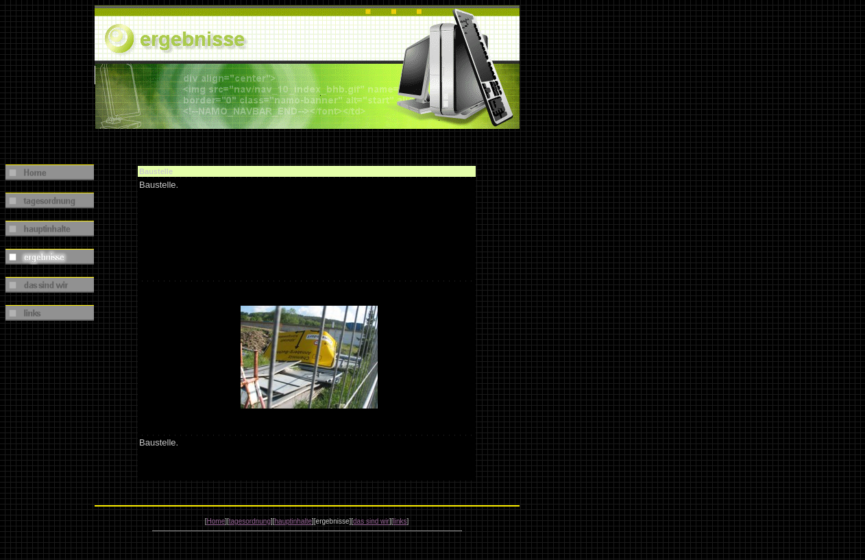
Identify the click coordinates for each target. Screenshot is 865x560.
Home (216, 521)
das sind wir (371, 521)
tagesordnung (250, 521)
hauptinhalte (294, 521)
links (399, 521)
